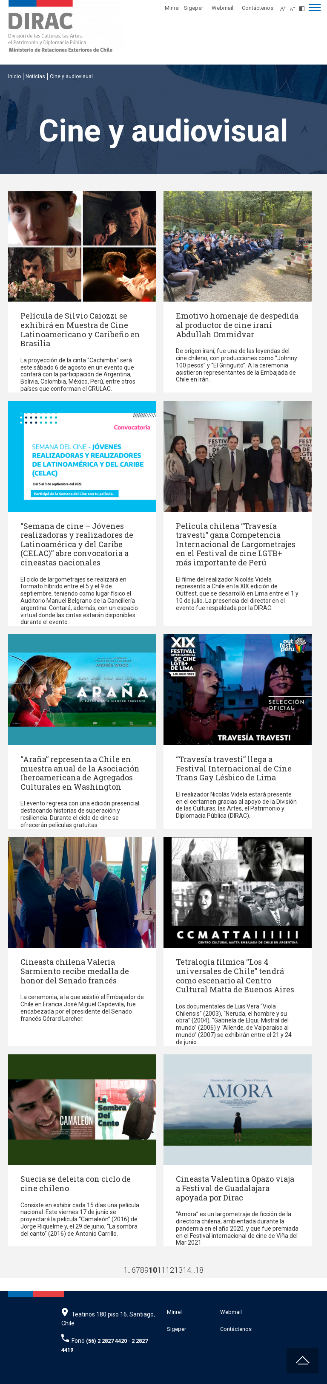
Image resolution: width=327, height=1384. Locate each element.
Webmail (222, 8)
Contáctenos (257, 8)
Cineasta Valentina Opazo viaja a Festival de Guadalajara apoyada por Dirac (235, 1188)
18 (199, 1269)
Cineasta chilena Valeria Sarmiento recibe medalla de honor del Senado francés (74, 971)
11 (161, 1269)
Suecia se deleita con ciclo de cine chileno (75, 1183)
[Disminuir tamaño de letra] (294, 6)
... (130, 1269)
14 (187, 1269)
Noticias (35, 76)
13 (178, 1269)
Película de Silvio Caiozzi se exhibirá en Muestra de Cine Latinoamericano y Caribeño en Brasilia (80, 329)
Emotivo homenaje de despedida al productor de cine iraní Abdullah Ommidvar (237, 325)
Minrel (172, 8)
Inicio (14, 76)
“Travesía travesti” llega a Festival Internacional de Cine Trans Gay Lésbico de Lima (234, 768)
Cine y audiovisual (71, 76)
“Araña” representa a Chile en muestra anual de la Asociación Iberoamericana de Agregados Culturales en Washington (80, 773)
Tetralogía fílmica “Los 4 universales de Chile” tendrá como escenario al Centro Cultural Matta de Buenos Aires (235, 975)
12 (170, 1269)
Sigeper (193, 8)
